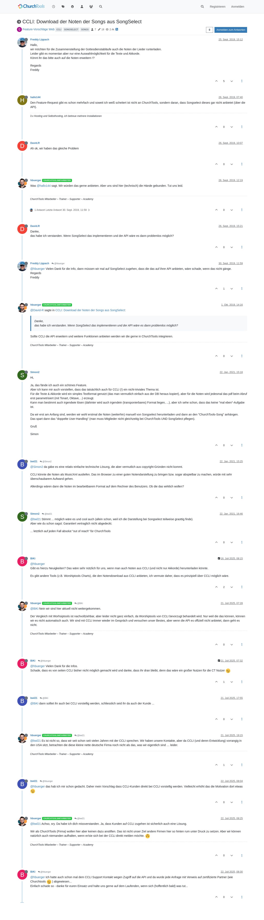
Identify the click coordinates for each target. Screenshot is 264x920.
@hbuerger (58, 263)
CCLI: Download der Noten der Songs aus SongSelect (90, 310)
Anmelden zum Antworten (230, 29)
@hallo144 (44, 185)
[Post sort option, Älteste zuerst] (209, 30)
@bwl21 (47, 514)
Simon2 (34, 372)
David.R (35, 143)
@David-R (37, 310)
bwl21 (33, 461)
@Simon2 (46, 461)
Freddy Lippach (39, 39)
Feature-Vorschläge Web (39, 29)
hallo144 (35, 97)
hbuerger (35, 180)
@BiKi (78, 603)
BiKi (32, 558)
